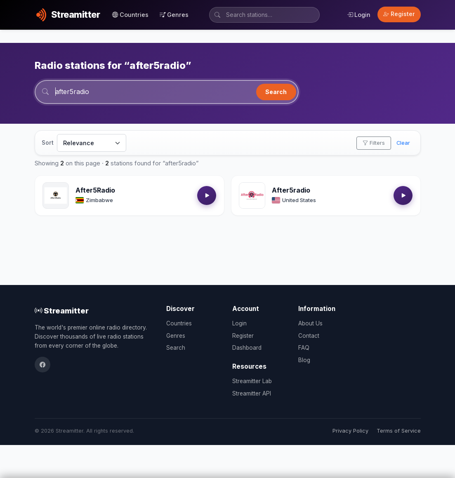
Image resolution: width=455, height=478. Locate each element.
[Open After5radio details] (252, 195)
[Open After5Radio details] (55, 195)
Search (276, 91)
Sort (48, 142)
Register (399, 14)
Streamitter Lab (252, 381)
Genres (174, 14)
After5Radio (95, 190)
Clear (403, 143)
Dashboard (247, 347)
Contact (308, 335)
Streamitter (62, 310)
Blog (304, 360)
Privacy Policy (350, 431)
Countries (130, 14)
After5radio (291, 190)
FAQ (303, 347)
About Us (310, 323)
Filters (374, 143)
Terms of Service (399, 431)
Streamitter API (251, 393)
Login (358, 14)
